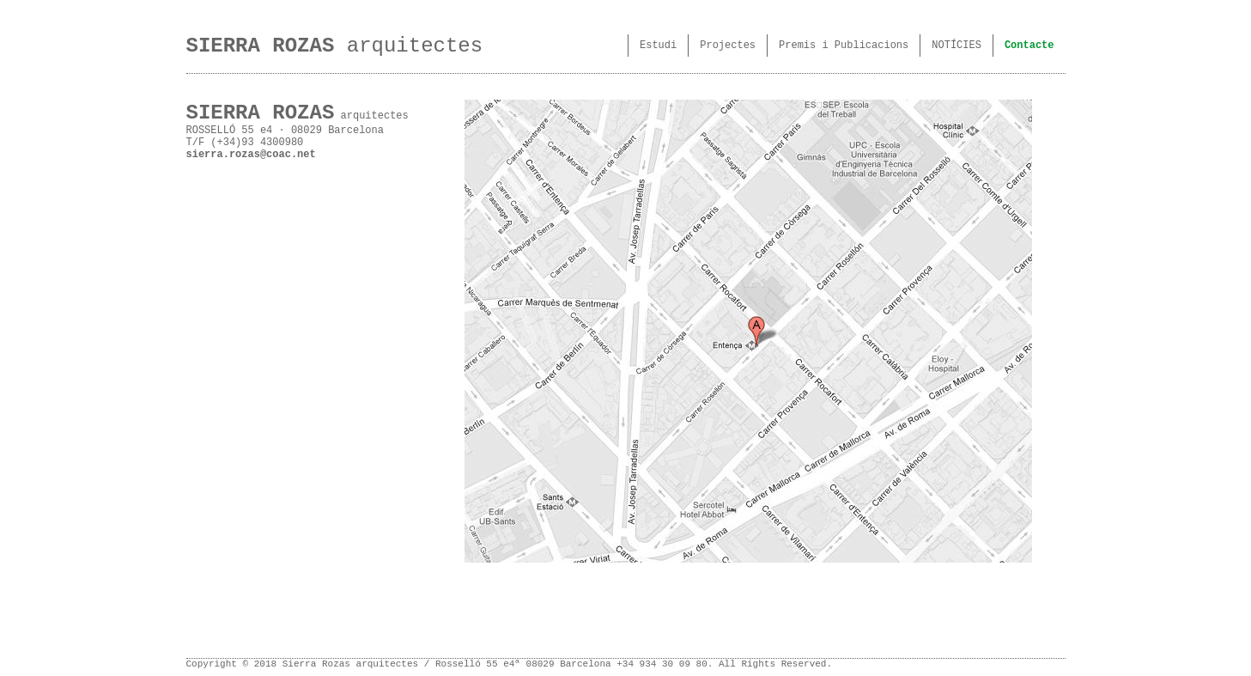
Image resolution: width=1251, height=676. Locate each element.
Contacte (1029, 46)
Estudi (658, 46)
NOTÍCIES (956, 46)
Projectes (728, 46)
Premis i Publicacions (843, 46)
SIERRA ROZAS (260, 46)
